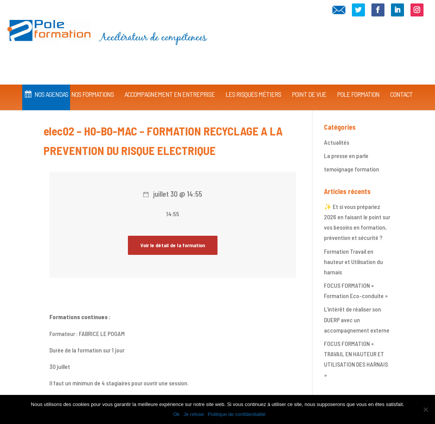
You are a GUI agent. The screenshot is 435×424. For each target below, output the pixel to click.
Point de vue (309, 83)
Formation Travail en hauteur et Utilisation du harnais (353, 262)
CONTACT (401, 83)
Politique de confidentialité (237, 414)
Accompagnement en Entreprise (169, 83)
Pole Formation (358, 83)
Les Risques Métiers (253, 83)
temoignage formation (351, 169)
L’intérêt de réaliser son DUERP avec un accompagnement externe (356, 319)
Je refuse (193, 414)
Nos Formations (92, 83)
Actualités (336, 142)
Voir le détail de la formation (173, 245)
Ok (176, 414)
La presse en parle (346, 155)
